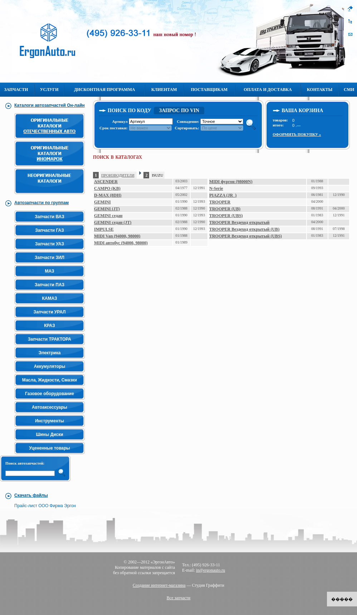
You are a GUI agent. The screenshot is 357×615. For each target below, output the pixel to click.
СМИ (349, 89)
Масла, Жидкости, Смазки (49, 380)
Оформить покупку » (297, 134)
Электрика (50, 352)
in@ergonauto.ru (210, 570)
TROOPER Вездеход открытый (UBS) (245, 236)
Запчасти (16, 89)
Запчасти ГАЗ (49, 230)
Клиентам (164, 89)
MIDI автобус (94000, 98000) (121, 242)
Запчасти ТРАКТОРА (49, 339)
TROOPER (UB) (224, 208)
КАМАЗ (49, 298)
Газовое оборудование (49, 393)
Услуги (49, 89)
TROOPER (219, 202)
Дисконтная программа (104, 89)
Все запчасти (179, 597)
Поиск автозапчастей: (24, 463)
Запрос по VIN (179, 110)
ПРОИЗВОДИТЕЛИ (118, 175)
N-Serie (216, 188)
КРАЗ (49, 325)
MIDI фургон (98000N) (231, 181)
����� (342, 599)
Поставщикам (209, 89)
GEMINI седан (108, 215)
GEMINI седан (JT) (112, 222)
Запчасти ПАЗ (49, 284)
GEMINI (102, 202)
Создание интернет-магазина (159, 585)
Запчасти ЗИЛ (49, 257)
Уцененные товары (49, 448)
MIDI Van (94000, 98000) (117, 236)
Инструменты (49, 420)
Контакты (320, 89)
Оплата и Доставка (268, 89)
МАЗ (49, 271)
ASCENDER (106, 181)
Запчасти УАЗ (49, 243)
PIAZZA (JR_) (222, 195)
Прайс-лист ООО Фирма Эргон (45, 505)
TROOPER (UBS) (226, 215)
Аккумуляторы (49, 366)
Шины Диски (49, 434)
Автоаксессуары (49, 407)
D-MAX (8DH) (107, 195)
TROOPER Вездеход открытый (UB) (244, 229)
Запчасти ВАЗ (49, 216)
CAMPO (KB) (107, 188)
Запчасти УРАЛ (50, 311)
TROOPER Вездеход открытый (239, 222)
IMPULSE (104, 229)
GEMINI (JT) (107, 208)
